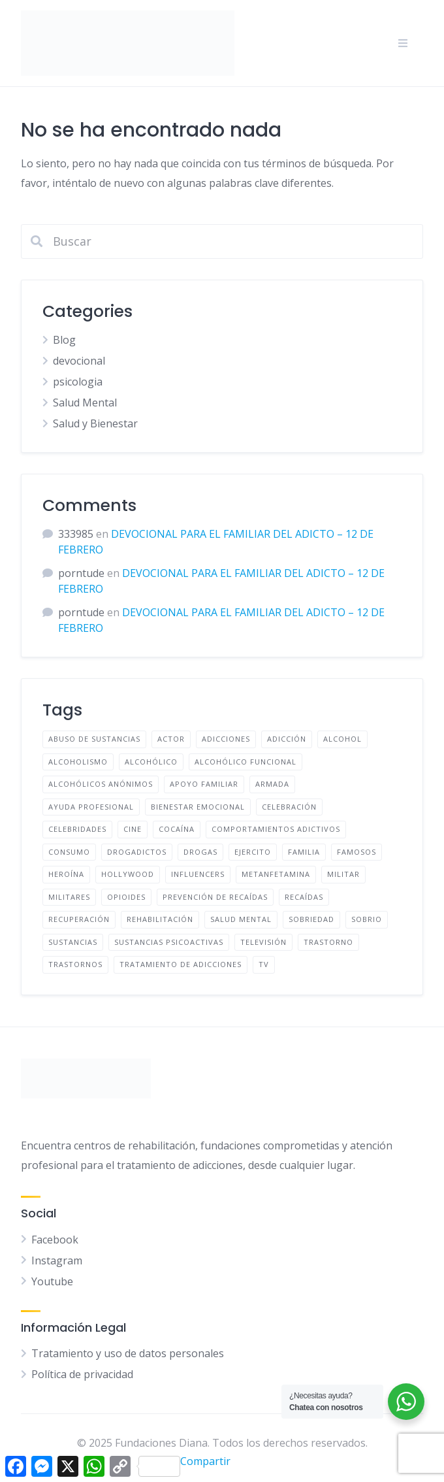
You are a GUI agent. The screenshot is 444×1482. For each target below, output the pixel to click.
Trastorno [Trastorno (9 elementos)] (328, 942)
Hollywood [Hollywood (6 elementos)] (127, 874)
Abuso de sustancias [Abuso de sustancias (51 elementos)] (94, 739)
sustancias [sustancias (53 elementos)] (72, 942)
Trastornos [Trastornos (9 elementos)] (75, 964)
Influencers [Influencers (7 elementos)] (198, 874)
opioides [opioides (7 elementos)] (126, 897)
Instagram (56, 1260)
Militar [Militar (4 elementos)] (343, 874)
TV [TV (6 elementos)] (264, 964)
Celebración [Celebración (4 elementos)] (289, 807)
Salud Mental (85, 402)
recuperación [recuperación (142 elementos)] (79, 919)
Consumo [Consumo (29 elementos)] (69, 852)
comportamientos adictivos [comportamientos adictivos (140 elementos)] (276, 829)
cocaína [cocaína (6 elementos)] (177, 829)
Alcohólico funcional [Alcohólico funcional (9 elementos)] (245, 761)
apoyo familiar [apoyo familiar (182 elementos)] (204, 784)
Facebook (54, 1239)
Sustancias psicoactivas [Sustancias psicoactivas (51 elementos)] (168, 942)
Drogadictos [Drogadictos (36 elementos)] (136, 852)
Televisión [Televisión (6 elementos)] (263, 942)
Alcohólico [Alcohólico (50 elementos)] (151, 761)
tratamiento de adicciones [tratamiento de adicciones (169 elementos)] (180, 964)
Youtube (52, 1281)
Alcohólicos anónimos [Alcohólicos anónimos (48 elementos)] (100, 784)
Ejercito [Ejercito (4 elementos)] (252, 852)
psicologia (78, 381)
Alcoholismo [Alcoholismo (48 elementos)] (78, 761)
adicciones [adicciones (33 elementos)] (226, 739)
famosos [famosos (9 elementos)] (356, 852)
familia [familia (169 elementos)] (304, 852)
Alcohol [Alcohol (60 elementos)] (342, 739)
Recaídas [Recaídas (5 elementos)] (304, 897)
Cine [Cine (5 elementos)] (132, 829)
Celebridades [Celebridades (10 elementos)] (77, 829)
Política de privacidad (82, 1374)
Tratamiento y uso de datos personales (127, 1353)
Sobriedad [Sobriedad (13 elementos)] (311, 919)
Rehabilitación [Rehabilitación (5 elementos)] (160, 919)
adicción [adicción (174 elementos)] (286, 739)
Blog (64, 340)
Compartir (184, 1465)
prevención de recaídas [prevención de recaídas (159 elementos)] (215, 897)
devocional (79, 361)
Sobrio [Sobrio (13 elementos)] (366, 919)
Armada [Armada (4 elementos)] (272, 784)
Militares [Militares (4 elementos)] (69, 897)
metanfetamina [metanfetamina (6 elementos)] (276, 874)
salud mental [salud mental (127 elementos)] (241, 919)
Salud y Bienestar (95, 423)
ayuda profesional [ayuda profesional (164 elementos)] (91, 807)
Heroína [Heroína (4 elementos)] (66, 874)
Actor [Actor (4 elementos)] (171, 739)
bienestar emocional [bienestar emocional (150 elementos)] (198, 807)
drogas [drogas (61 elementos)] (200, 852)
